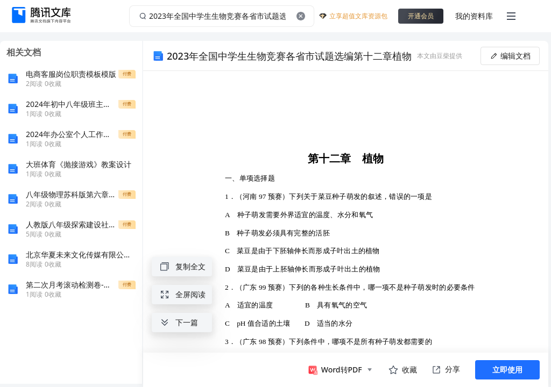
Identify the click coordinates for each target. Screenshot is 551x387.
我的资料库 (474, 16)
